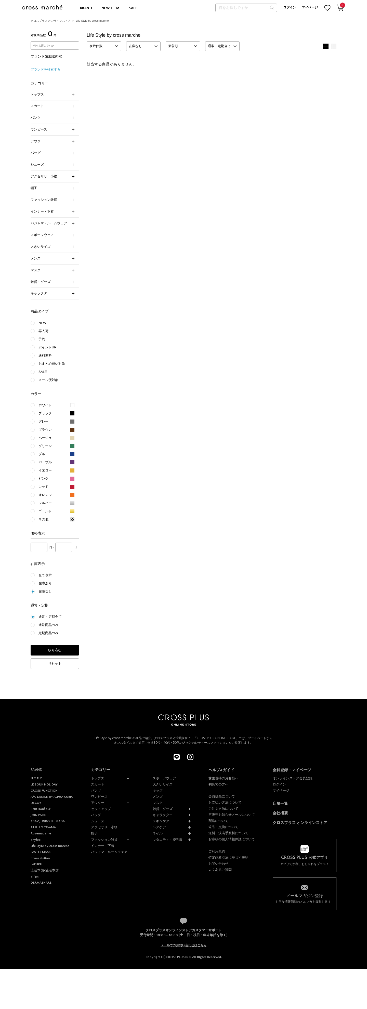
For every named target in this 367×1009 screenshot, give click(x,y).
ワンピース (52, 129)
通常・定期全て (50, 617)
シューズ (52, 164)
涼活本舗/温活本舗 (45, 870)
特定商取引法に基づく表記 (228, 857)
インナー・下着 (52, 211)
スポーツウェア (52, 235)
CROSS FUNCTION (44, 790)
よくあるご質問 (220, 870)
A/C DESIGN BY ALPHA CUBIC (52, 796)
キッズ (158, 790)
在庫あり (45, 583)
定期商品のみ (48, 633)
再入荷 (43, 331)
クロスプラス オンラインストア (51, 20)
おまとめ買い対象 (51, 363)
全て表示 (45, 575)
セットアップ (101, 809)
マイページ (310, 7)
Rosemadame (41, 833)
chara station (40, 858)
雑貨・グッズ (52, 282)
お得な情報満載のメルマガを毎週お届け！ (304, 898)
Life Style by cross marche (92, 20)
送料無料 (45, 355)
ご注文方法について (223, 808)
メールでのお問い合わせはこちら (183, 945)
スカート (52, 106)
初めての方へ (218, 784)
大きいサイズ (52, 246)
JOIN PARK (38, 815)
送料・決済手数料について (228, 833)
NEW (42, 323)
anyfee (36, 840)
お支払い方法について (225, 802)
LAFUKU (36, 864)
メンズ (52, 258)
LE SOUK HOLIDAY (44, 784)
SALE (133, 8)
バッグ (52, 153)
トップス (52, 94)
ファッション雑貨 (52, 200)
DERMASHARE (41, 882)
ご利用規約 (216, 851)
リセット (54, 663)
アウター (52, 141)
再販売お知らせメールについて (231, 815)
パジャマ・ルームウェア (52, 223)
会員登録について (221, 796)
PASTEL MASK (41, 852)
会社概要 (280, 813)
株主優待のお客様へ (223, 778)
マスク (52, 270)
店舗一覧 (280, 803)
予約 (41, 339)
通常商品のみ (48, 625)
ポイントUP (47, 347)
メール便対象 (48, 380)
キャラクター (52, 293)
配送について (218, 821)
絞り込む (54, 650)
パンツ (52, 118)
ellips (35, 876)
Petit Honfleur (40, 809)
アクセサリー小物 (52, 176)
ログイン (289, 7)
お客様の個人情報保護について (231, 839)
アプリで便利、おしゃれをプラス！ (304, 860)
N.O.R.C (36, 778)
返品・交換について (223, 827)
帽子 (52, 188)
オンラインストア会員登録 (292, 778)
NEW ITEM (110, 8)
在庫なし (45, 591)
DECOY (36, 803)
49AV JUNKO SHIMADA (48, 821)
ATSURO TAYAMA (43, 827)
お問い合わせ (218, 864)
